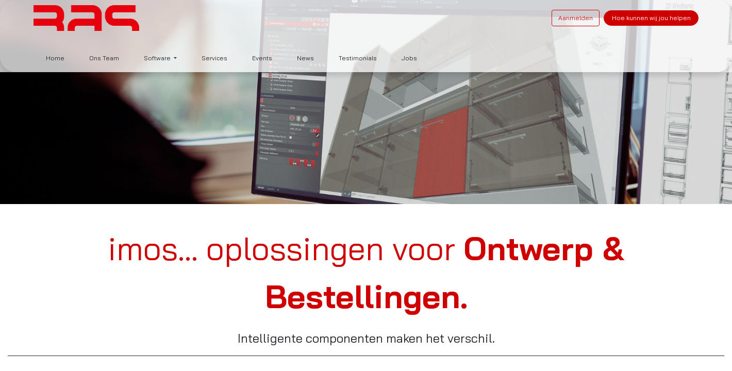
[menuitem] (55, 58)
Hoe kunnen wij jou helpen (651, 18)
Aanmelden (575, 18)
